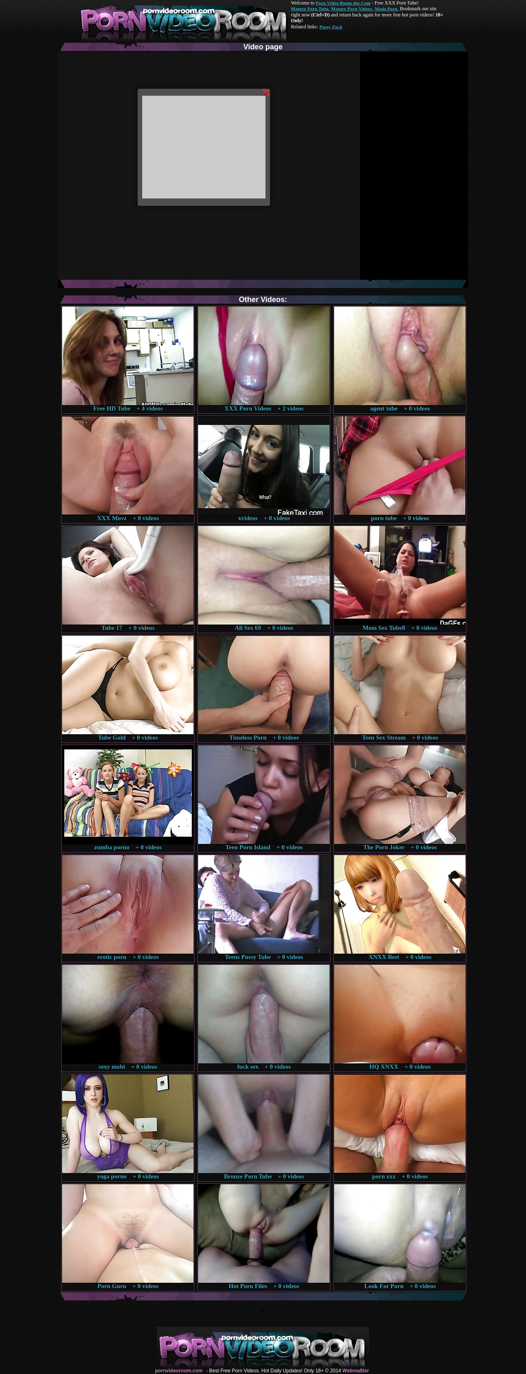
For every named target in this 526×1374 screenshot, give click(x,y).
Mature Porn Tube (310, 8)
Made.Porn (386, 8)
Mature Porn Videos (351, 8)
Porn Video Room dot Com (343, 2)
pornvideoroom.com (179, 1371)
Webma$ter (355, 1371)
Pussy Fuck (330, 26)
